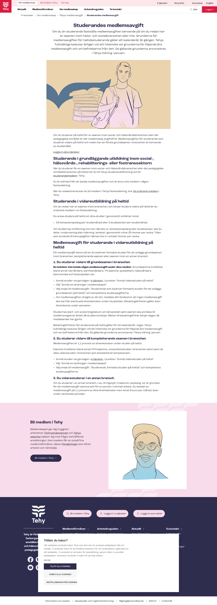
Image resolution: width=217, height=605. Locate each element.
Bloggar (135, 543)
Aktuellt (136, 529)
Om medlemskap (46, 15)
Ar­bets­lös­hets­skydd (74, 551)
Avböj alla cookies (156, 574)
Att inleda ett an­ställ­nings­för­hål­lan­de (108, 543)
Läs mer (47, 583)
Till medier (172, 551)
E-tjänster (162, 3)
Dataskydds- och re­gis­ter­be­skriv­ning (94, 601)
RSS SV (153, 601)
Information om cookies (57, 601)
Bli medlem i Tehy (44, 458)
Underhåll (167, 601)
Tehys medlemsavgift (71, 15)
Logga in (209, 10)
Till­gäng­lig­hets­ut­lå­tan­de (131, 601)
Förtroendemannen (56, 433)
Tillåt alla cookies (156, 567)
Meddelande (138, 539)
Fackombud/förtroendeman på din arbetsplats (76, 535)
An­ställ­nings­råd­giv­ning (76, 542)
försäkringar (70, 444)
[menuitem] (199, 3)
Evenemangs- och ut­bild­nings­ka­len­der (145, 554)
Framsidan (27, 15)
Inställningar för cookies (157, 582)
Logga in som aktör (152, 514)
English (209, 3)
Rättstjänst (69, 547)
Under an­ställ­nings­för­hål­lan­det (109, 551)
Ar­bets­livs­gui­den (108, 529)
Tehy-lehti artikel (140, 548)
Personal (171, 542)
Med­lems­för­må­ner (74, 529)
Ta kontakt (172, 529)
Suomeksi (197, 3)
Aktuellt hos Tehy (141, 534)
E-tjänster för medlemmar (173, 535)
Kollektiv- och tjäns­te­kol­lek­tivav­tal (110, 535)
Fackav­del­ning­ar (175, 547)
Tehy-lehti (179, 3)
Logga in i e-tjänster (115, 514)
